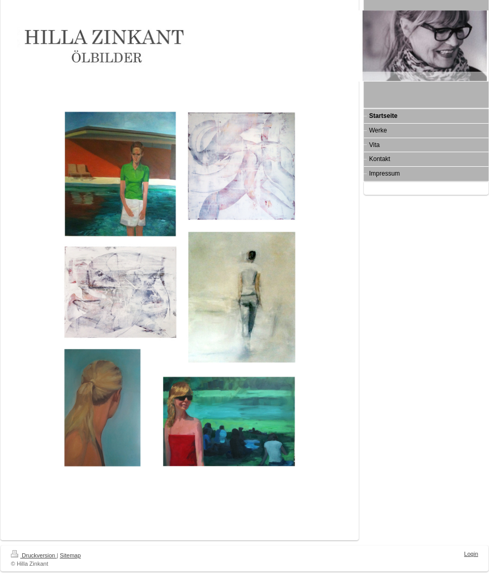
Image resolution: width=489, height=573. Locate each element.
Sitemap (70, 555)
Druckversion (34, 555)
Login (471, 554)
